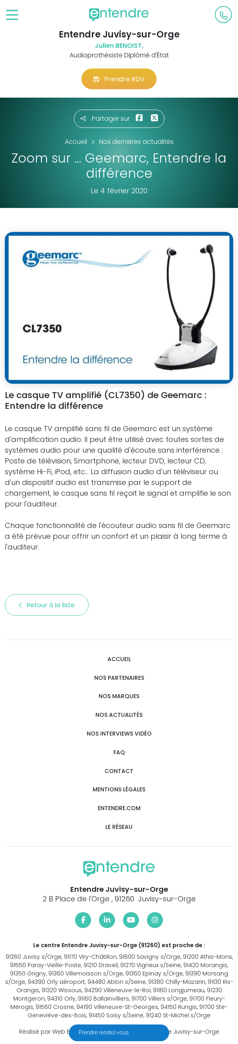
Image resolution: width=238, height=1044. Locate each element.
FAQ (119, 752)
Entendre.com (119, 808)
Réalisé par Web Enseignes (57, 1032)
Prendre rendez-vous (104, 1032)
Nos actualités (119, 715)
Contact (119, 771)
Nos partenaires (119, 678)
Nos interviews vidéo (119, 733)
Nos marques (119, 696)
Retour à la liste (46, 605)
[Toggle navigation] (12, 15)
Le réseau (119, 827)
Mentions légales (119, 789)
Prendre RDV (119, 79)
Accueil (119, 659)
